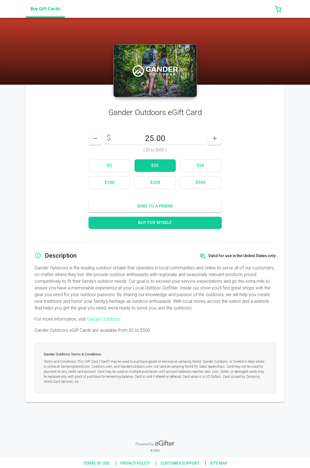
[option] (109, 165)
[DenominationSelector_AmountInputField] (155, 138)
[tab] (45, 9)
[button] (278, 9)
